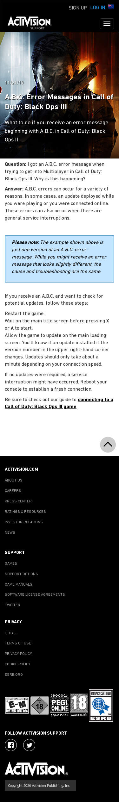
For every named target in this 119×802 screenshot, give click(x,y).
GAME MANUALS (18, 585)
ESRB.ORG (14, 675)
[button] (111, 7)
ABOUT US (14, 480)
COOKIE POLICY (17, 664)
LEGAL (10, 633)
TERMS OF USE (18, 643)
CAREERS (13, 491)
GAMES (11, 564)
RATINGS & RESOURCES (25, 512)
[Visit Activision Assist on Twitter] (29, 745)
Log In (97, 7)
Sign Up (78, 8)
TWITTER (12, 605)
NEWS (10, 533)
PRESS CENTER (18, 501)
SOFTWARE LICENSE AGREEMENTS (35, 595)
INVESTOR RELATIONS (24, 522)
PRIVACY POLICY (18, 654)
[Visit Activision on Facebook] (11, 745)
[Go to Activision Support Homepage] (33, 24)
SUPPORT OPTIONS (21, 574)
